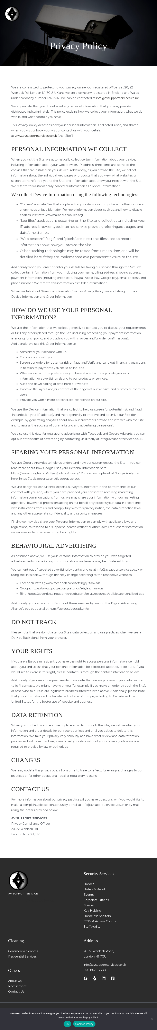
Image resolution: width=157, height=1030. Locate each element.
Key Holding (92, 910)
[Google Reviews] (86, 978)
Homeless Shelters (97, 916)
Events (89, 895)
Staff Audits (92, 926)
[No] (152, 1019)
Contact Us (16, 991)
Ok (67, 1023)
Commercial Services (23, 951)
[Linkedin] (104, 978)
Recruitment (17, 986)
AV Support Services (40, 900)
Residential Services (22, 956)
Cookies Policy (84, 1023)
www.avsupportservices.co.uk (36, 136)
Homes (89, 884)
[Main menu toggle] (149, 14)
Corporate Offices (96, 900)
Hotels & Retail (94, 889)
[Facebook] (113, 978)
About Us (14, 981)
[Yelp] (95, 978)
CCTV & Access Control (100, 921)
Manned (89, 905)
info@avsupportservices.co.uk (117, 98)
